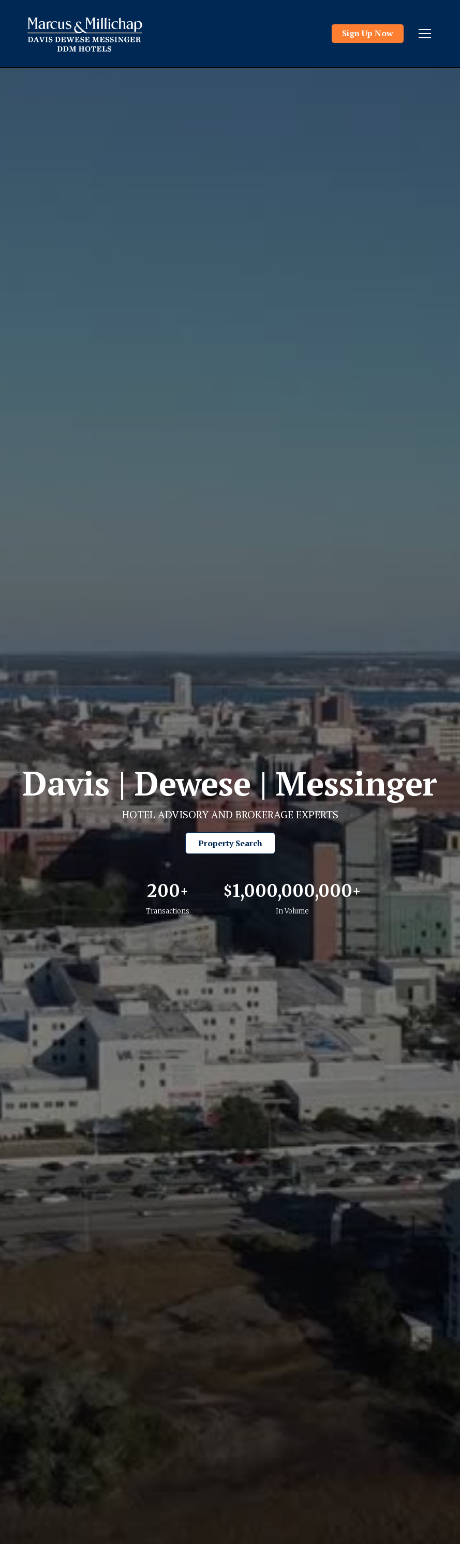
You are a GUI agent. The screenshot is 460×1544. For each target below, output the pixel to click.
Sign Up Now (367, 33)
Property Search (230, 843)
